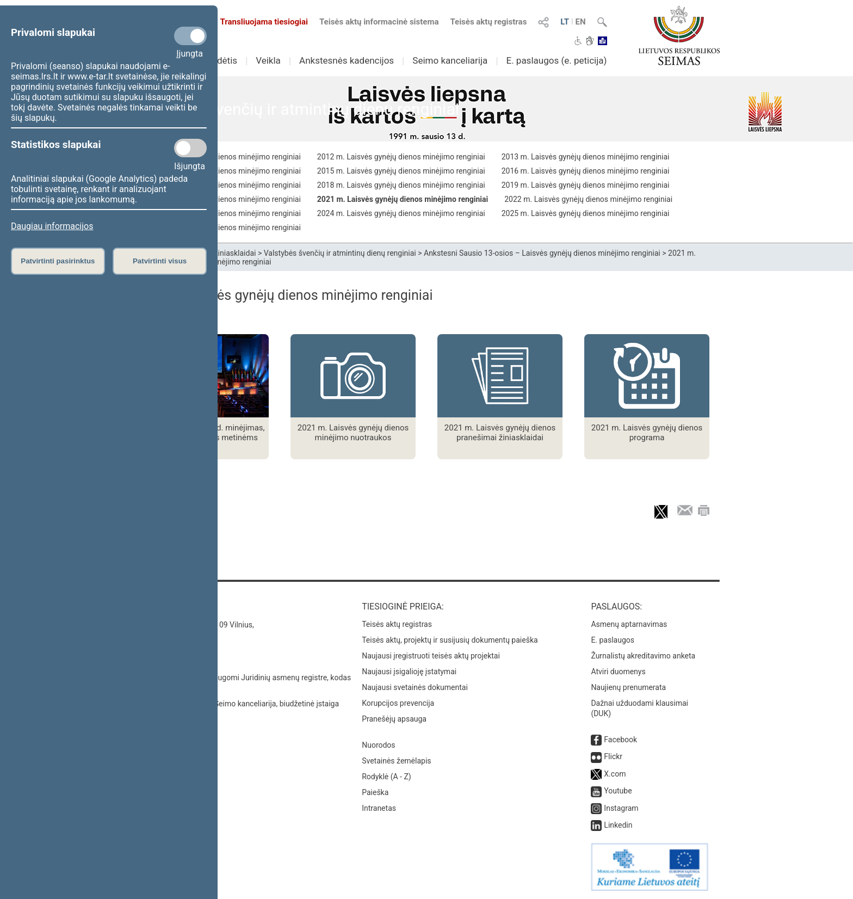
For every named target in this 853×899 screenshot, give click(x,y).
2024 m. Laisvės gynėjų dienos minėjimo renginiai (401, 213)
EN (581, 22)
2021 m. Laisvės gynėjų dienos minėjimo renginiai (402, 199)
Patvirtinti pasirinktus (58, 261)
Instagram (621, 808)
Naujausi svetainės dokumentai (415, 687)
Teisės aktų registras (488, 22)
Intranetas (379, 808)
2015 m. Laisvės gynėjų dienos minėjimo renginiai (401, 171)
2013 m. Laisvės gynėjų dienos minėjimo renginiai (586, 156)
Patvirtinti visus (160, 261)
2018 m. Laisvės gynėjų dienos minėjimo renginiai (401, 185)
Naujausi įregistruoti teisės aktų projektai (431, 655)
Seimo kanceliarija (449, 60)
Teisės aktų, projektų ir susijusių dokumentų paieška (449, 640)
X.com (615, 773)
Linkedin (618, 825)
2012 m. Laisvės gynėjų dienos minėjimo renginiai (401, 156)
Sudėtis (222, 60)
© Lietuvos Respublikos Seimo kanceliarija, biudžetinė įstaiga (236, 703)
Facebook (620, 739)
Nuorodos (378, 745)
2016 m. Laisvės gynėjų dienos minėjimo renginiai (586, 171)
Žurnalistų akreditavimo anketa (643, 655)
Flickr (613, 756)
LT (564, 22)
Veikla (268, 60)
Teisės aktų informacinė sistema (379, 22)
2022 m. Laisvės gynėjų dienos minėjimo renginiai (588, 199)
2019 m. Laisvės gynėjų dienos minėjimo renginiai (586, 185)
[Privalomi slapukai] (190, 36)
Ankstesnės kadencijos (346, 60)
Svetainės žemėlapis (396, 760)
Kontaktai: (157, 606)
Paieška (375, 792)
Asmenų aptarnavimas (629, 624)
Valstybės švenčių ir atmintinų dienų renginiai (340, 253)
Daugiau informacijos (52, 226)
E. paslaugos (612, 640)
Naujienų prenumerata (628, 687)
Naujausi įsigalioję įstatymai (409, 671)
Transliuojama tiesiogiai (257, 22)
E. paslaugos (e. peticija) (556, 60)
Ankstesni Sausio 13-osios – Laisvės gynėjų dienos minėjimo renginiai (542, 253)
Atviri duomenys (618, 671)
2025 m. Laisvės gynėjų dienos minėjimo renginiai (586, 213)
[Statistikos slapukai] (190, 148)
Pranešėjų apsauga (394, 719)
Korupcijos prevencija (398, 703)
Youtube (618, 790)
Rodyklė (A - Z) (386, 776)
